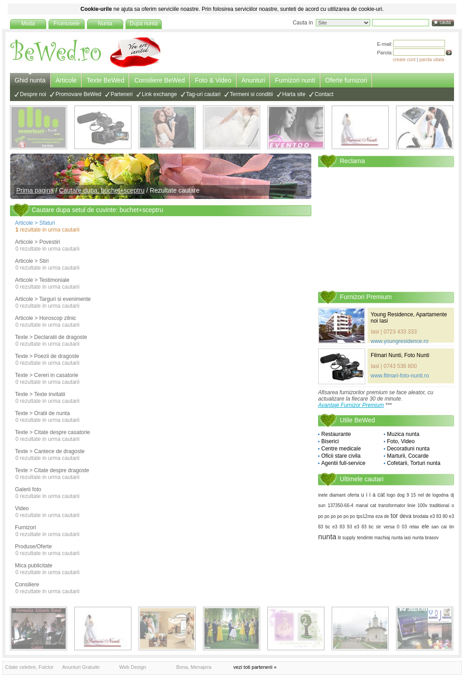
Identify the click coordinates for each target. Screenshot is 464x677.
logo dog (395, 495)
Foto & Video (213, 80)
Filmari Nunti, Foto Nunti (400, 355)
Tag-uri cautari (203, 94)
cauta (445, 22)
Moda (28, 23)
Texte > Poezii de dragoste (47, 356)
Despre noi (33, 94)
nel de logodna (433, 495)
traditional (439, 505)
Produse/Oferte (33, 546)
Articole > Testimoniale (42, 280)
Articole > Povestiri (37, 242)
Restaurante (336, 434)
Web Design (132, 667)
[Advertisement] (386, 228)
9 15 (411, 495)
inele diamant (332, 495)
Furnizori (25, 527)
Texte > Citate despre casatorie (52, 432)
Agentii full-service (343, 463)
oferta (353, 495)
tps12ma (365, 516)
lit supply (346, 537)
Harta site (293, 94)
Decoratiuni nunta (408, 448)
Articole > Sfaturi (35, 223)
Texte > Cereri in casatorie (46, 375)
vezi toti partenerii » (254, 667)
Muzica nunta (403, 434)
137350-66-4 (340, 505)
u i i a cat (373, 495)
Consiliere (27, 584)
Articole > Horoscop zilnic (45, 318)
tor (394, 515)
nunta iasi (401, 537)
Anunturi (253, 80)
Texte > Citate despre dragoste (52, 470)
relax (414, 526)
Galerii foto (28, 489)
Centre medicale (341, 448)
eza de (382, 516)
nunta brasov (425, 537)
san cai (439, 526)
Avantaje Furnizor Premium (351, 405)
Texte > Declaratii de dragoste (51, 337)
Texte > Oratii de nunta (42, 413)
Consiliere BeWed (159, 80)
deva (405, 516)
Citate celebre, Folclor (29, 667)
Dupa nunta (144, 23)
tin (451, 526)
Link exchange (159, 94)
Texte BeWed (105, 80)
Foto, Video (401, 441)
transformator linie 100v (402, 505)
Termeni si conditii (251, 94)
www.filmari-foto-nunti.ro (400, 375)
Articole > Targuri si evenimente (53, 299)
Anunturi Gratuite (81, 667)
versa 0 (391, 526)
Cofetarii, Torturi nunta (413, 463)
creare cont (404, 59)
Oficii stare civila (341, 456)
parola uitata (431, 59)
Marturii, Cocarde (408, 456)
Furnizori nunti (295, 80)
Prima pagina (35, 190)
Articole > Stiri (31, 261)
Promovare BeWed (78, 94)
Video (22, 508)
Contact (323, 94)
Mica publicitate (34, 565)
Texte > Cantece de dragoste (50, 451)
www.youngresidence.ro (399, 341)
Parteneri (122, 94)
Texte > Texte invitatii (40, 394)
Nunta (105, 23)
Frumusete (66, 23)
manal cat (366, 505)
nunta (327, 537)
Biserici (330, 441)
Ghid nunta (30, 80)
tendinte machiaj (373, 537)
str (378, 526)
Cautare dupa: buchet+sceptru (102, 190)
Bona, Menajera (194, 667)
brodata (420, 516)
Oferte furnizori (346, 80)
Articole (66, 80)
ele (425, 526)
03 (404, 526)
